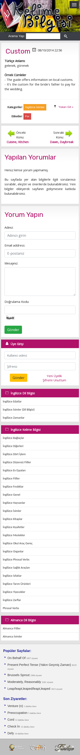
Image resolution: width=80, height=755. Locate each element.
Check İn (14, 726)
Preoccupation (17, 712)
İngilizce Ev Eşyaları (14, 470)
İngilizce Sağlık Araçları (16, 567)
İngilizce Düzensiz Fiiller (17, 462)
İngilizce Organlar (13, 551)
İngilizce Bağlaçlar (13, 438)
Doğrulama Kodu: (16, 301)
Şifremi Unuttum (54, 380)
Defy (11, 733)
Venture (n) (15, 706)
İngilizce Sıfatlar (12, 576)
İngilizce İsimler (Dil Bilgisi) (19, 409)
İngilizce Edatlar (12, 401)
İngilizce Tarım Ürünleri (17, 584)
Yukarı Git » (65, 107)
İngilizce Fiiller (11, 478)
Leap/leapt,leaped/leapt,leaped (29, 688)
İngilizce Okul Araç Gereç (17, 543)
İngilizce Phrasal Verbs (16, 559)
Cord (11, 719)
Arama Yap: (16, 36)
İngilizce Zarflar (12, 600)
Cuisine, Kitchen (18, 142)
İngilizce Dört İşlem (14, 454)
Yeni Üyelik (54, 376)
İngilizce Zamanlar (14, 418)
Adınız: (8, 227)
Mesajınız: (11, 263)
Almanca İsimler (12, 636)
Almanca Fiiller (11, 628)
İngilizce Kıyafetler (14, 527)
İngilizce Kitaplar (12, 519)
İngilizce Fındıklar (13, 486)
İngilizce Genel (11, 495)
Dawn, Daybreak (61, 142)
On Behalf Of (16, 658)
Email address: (14, 245)
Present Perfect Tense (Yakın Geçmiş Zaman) (39, 664)
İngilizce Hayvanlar (14, 503)
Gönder (13, 329)
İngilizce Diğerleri (13, 446)
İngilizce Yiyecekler (14, 592)
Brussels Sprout (19, 675)
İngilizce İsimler (12, 511)
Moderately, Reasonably (24, 682)
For (27, 116)
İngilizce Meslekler (14, 535)
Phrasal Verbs (11, 608)
